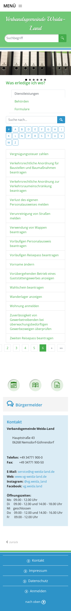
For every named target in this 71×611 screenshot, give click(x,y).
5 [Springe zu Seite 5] (34, 348)
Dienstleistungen (27, 94)
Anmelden (37, 591)
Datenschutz (37, 580)
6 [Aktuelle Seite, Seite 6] (43, 348)
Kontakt (37, 560)
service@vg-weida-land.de (36, 472)
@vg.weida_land (35, 481)
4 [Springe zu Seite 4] (25, 348)
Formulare (22, 109)
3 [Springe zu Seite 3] (16, 348)
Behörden (22, 101)
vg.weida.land (32, 486)
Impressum (37, 570)
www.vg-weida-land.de (31, 476)
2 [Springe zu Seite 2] (7, 348)
